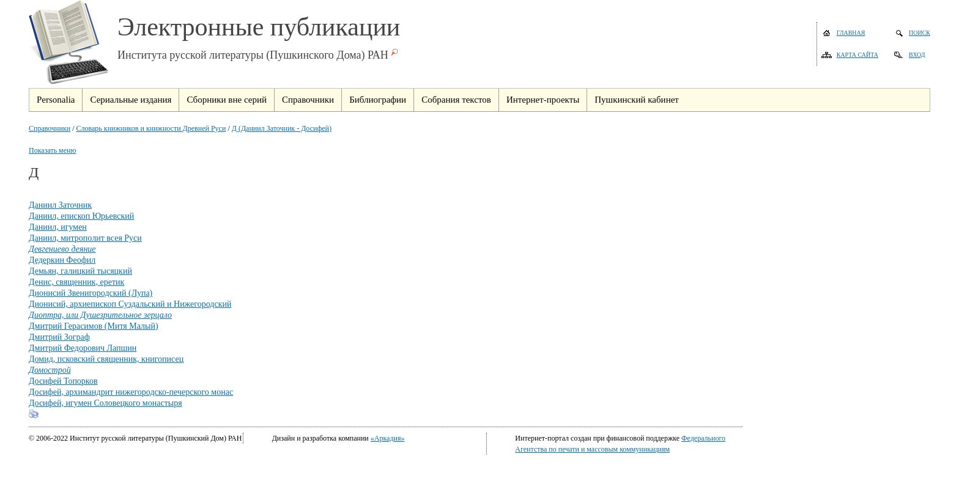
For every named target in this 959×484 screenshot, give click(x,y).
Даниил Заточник (60, 205)
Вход (917, 54)
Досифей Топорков (63, 381)
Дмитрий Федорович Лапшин (82, 348)
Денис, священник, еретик (76, 282)
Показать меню (52, 150)
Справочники (49, 128)
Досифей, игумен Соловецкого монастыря (105, 403)
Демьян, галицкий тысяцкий (80, 271)
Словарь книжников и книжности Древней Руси (151, 128)
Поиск (919, 32)
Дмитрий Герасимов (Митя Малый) (93, 326)
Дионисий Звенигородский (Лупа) (90, 293)
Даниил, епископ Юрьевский (81, 216)
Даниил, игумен (58, 227)
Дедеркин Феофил (62, 260)
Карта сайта (857, 54)
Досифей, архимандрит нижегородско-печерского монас (131, 392)
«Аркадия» (388, 438)
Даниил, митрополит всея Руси (85, 238)
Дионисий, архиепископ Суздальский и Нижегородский (130, 304)
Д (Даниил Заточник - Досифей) (281, 128)
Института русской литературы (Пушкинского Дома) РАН (252, 55)
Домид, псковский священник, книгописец (106, 359)
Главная (851, 32)
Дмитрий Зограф (59, 337)
